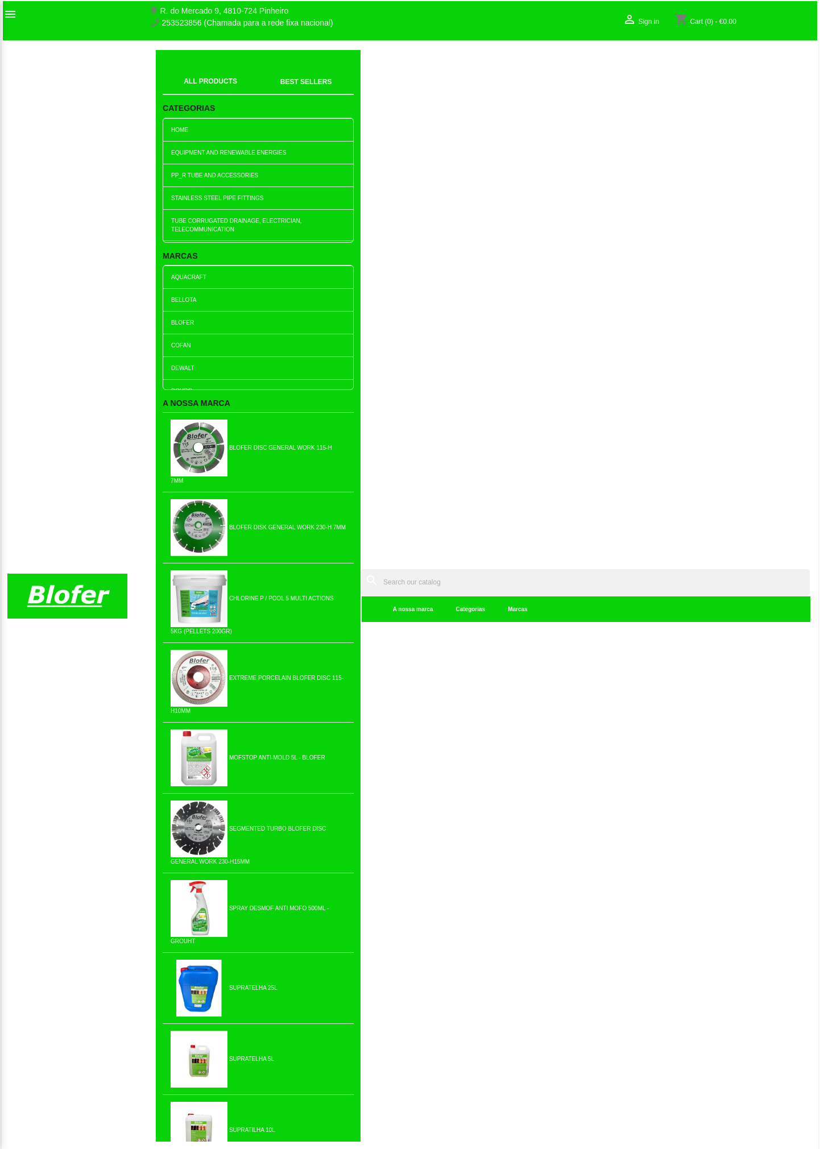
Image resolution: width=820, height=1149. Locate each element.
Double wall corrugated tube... (478, 467)
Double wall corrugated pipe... (341, 467)
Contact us (26, 1023)
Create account (651, 1023)
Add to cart (68, 500)
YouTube (70, 857)
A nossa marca (240, 91)
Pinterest (95, 857)
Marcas (345, 91)
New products (237, 999)
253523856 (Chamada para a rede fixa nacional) (247, 23)
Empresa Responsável (253, 1060)
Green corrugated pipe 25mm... (614, 467)
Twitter (45, 857)
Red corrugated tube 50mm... (341, 643)
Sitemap (21, 1035)
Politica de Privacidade (253, 1084)
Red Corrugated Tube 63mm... (478, 643)
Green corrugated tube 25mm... (750, 467)
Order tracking (649, 999)
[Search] (499, 63)
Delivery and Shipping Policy (263, 1120)
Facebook (20, 857)
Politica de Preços (245, 1072)
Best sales (231, 1011)
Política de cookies (246, 1108)
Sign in (636, 1011)
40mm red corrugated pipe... (69, 467)
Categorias (298, 91)
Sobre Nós (26, 999)
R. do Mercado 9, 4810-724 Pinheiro (224, 11)
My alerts (640, 1035)
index (172, 77)
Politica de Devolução (251, 1096)
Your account (661, 981)
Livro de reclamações (251, 1048)
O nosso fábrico (35, 1011)
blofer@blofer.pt (481, 1050)
